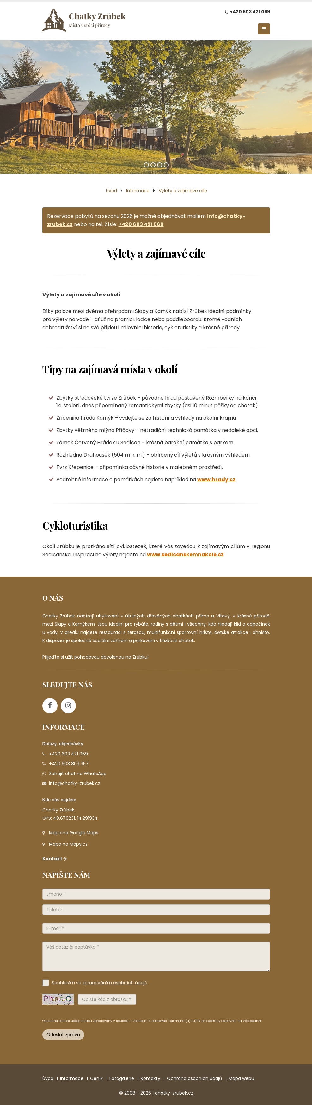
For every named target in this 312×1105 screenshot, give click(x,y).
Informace (138, 190)
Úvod (111, 190)
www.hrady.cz (216, 479)
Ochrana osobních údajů (194, 1078)
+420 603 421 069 (250, 12)
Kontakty (150, 1078)
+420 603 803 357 (69, 764)
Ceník (96, 1078)
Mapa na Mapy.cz (68, 844)
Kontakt (55, 859)
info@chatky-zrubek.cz (74, 783)
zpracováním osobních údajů (115, 983)
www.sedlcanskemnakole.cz (185, 554)
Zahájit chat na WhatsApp (78, 773)
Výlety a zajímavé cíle (183, 190)
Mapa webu (241, 1078)
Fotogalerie (121, 1078)
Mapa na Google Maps (73, 833)
